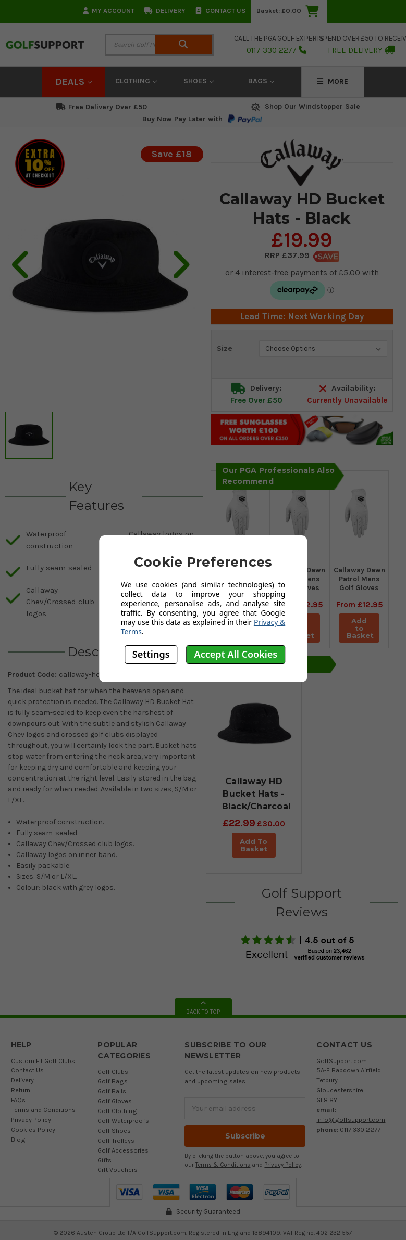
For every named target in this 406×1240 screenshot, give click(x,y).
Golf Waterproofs (123, 1128)
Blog (18, 1146)
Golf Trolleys (115, 1148)
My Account (108, 11)
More (332, 81)
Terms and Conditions (43, 1117)
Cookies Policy (33, 1137)
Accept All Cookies (236, 654)
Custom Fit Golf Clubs (43, 1068)
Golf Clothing (117, 1118)
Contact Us (220, 11)
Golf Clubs (112, 1079)
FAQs (18, 1107)
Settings (151, 654)
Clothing (136, 80)
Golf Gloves (114, 1108)
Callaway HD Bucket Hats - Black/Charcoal (256, 793)
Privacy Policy (31, 1127)
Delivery (165, 11)
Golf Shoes (114, 1138)
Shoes (198, 80)
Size (224, 348)
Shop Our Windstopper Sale (304, 106)
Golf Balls (111, 1098)
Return (20, 1097)
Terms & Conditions (222, 1172)
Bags (261, 80)
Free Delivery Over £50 (101, 107)
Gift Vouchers (117, 1177)
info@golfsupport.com (350, 1127)
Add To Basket (254, 848)
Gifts (104, 1167)
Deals (73, 81)
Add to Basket (360, 628)
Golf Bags (112, 1088)
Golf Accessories (123, 1157)
